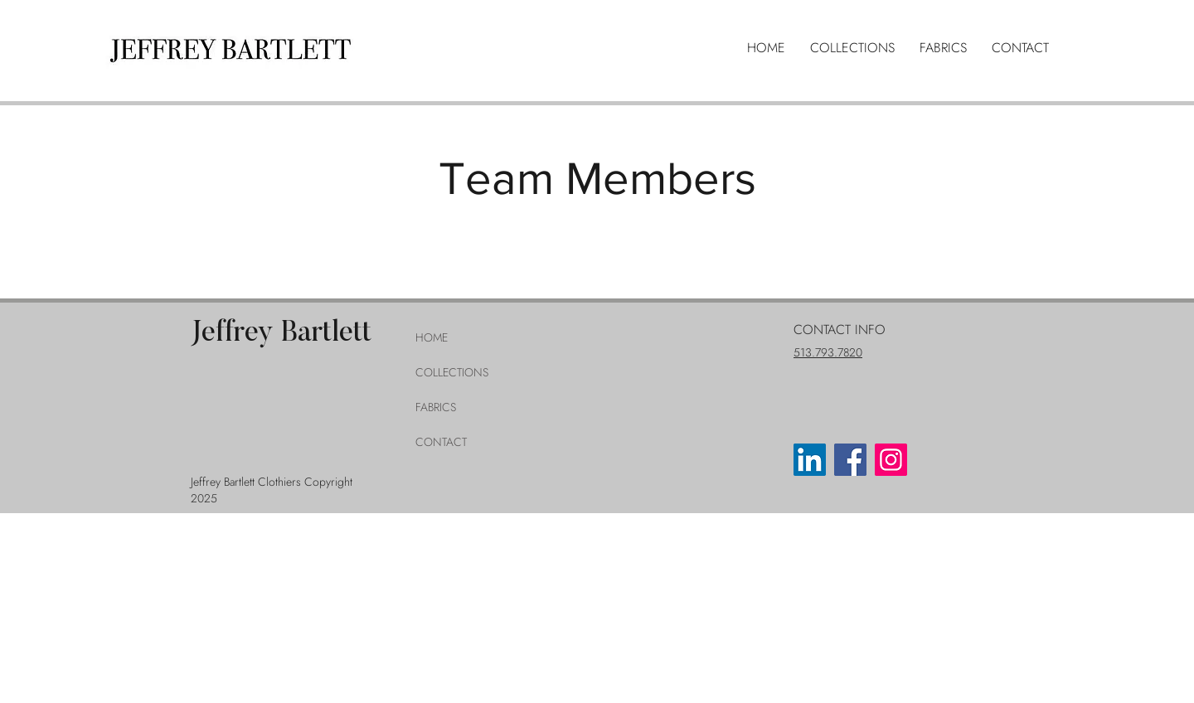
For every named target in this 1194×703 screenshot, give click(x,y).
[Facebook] (850, 460)
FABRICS (435, 407)
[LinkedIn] (810, 460)
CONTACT (441, 442)
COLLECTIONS (451, 372)
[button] (852, 48)
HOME (431, 337)
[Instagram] (891, 460)
